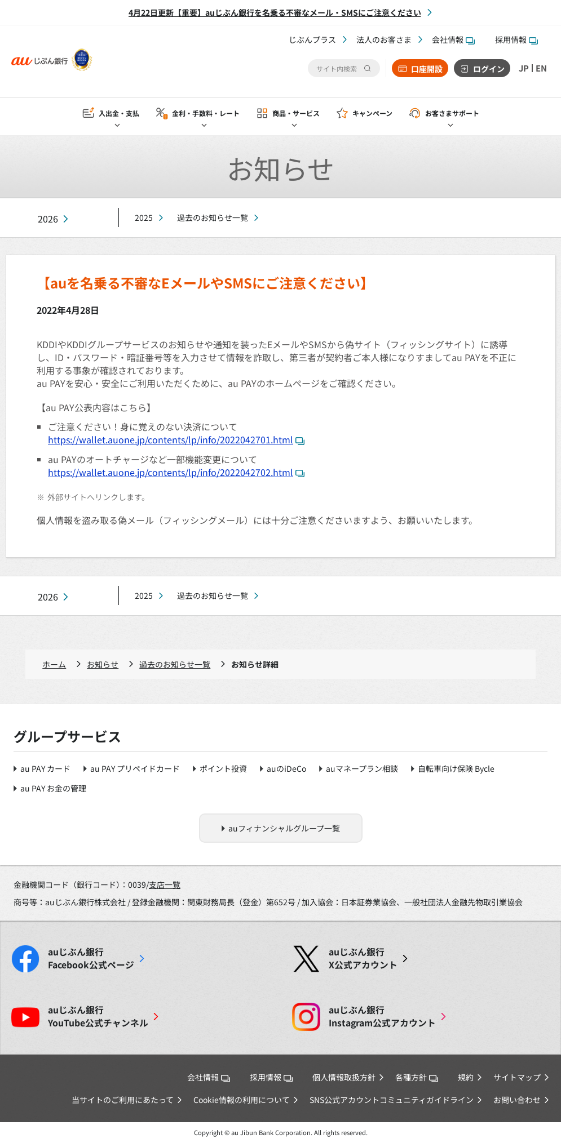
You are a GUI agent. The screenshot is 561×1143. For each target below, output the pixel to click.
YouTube (98, 1016)
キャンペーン (372, 113)
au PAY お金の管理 (53, 788)
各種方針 (416, 1077)
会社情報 (453, 39)
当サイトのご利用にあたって (123, 1099)
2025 (144, 217)
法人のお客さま (384, 39)
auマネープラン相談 (362, 768)
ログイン (486, 68)
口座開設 (424, 68)
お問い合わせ (517, 1099)
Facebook (91, 958)
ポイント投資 (223, 768)
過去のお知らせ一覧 (212, 217)
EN (541, 68)
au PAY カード (45, 768)
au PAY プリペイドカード (135, 768)
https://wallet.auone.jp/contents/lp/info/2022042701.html (176, 439)
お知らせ (102, 664)
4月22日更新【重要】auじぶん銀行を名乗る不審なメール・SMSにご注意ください (275, 12)
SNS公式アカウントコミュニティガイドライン (392, 1099)
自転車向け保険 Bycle (456, 768)
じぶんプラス (312, 39)
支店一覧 (164, 884)
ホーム (54, 664)
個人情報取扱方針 (344, 1077)
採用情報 (516, 39)
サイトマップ (517, 1077)
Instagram (382, 1016)
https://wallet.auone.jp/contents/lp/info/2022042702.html (176, 472)
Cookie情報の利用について (241, 1099)
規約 (466, 1077)
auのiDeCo (286, 768)
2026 (48, 218)
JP (522, 68)
